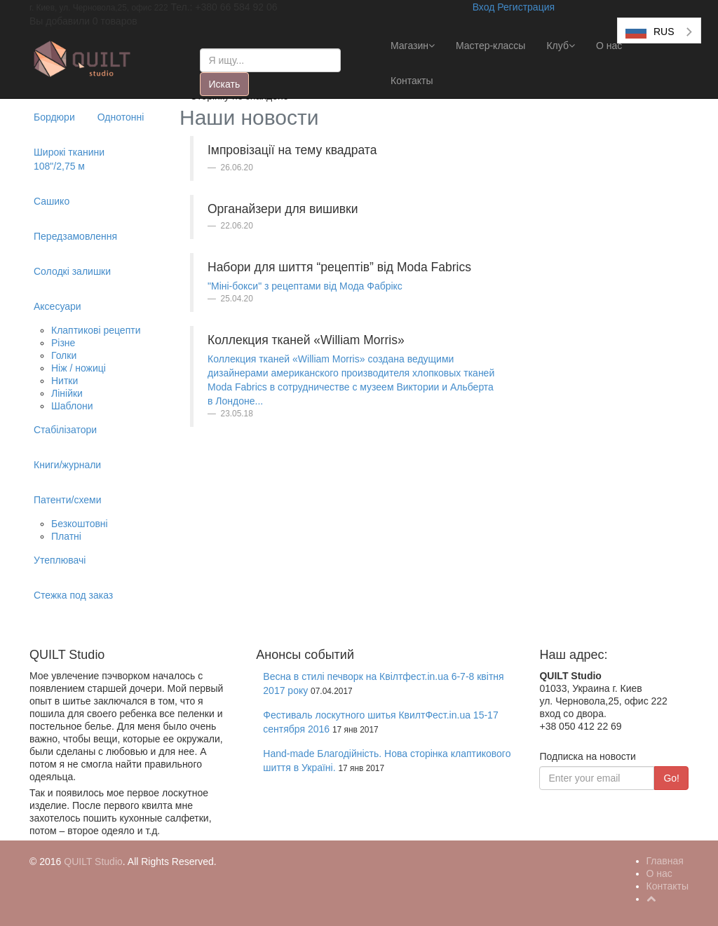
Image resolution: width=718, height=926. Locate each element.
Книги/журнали (67, 464)
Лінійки (67, 393)
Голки (63, 355)
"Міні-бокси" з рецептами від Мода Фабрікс (305, 286)
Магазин (413, 45)
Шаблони (72, 405)
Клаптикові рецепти (95, 330)
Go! (671, 778)
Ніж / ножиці (78, 368)
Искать (225, 84)
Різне (63, 342)
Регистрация (526, 7)
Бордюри (54, 117)
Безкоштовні (79, 523)
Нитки (64, 380)
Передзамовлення (75, 236)
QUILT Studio (93, 861)
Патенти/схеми (68, 499)
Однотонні (120, 117)
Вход (484, 7)
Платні (66, 536)
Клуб (560, 45)
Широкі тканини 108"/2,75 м (69, 159)
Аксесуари (57, 306)
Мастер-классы (490, 45)
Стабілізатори (65, 429)
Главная (665, 860)
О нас (609, 45)
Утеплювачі (60, 560)
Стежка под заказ (73, 595)
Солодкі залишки (72, 271)
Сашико (51, 201)
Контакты (412, 80)
